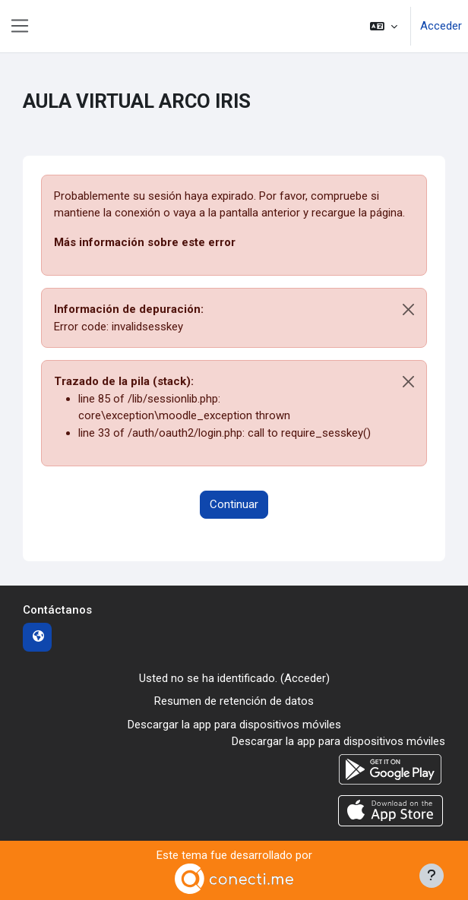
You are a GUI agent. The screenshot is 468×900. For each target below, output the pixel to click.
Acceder (441, 26)
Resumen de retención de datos (234, 701)
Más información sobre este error (145, 242)
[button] (383, 26)
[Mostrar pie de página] (431, 876)
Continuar (234, 504)
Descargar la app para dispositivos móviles (234, 724)
